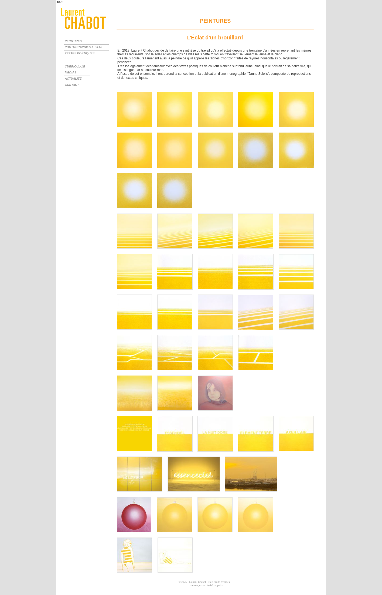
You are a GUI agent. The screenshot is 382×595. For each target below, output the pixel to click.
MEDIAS (70, 72)
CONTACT (72, 84)
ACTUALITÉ (73, 78)
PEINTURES (73, 41)
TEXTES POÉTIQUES (79, 53)
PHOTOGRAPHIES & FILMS (84, 47)
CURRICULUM (75, 66)
